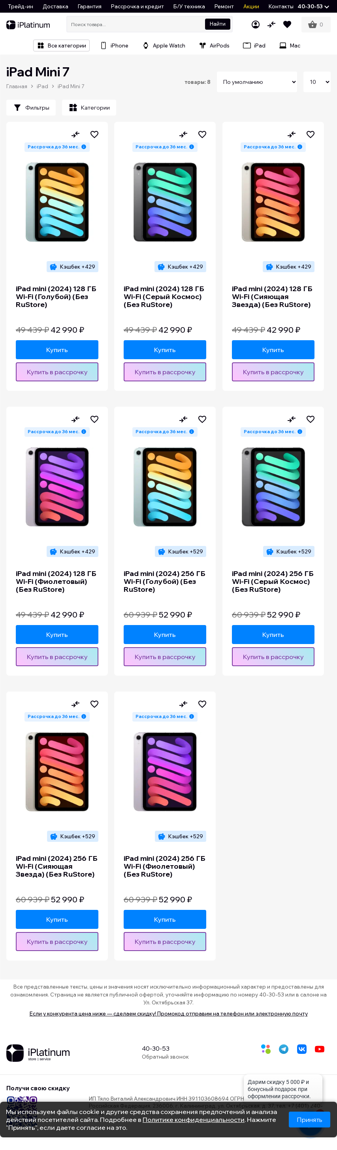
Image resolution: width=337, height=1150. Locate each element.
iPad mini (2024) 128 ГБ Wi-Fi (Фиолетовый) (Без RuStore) (56, 581)
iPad (42, 86)
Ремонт (224, 6)
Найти (218, 24)
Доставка (55, 6)
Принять (309, 1119)
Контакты (281, 6)
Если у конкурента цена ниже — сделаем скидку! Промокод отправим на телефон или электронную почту (169, 1013)
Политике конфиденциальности (194, 1119)
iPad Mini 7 (71, 86)
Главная (16, 86)
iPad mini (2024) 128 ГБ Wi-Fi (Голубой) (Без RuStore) (56, 297)
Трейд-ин (20, 6)
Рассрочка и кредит (137, 6)
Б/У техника (189, 6)
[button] (313, 6)
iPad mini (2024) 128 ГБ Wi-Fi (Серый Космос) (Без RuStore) (164, 297)
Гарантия (90, 6)
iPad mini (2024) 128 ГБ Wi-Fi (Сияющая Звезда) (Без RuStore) (272, 297)
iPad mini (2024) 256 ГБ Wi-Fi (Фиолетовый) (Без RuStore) (164, 866)
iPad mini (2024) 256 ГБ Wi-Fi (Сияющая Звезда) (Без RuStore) (57, 866)
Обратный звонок (165, 1056)
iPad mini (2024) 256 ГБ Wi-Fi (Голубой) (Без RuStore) (164, 581)
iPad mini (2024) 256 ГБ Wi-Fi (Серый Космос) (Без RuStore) (273, 581)
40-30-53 (155, 1048)
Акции (251, 6)
